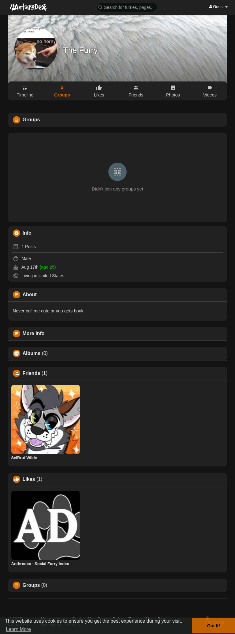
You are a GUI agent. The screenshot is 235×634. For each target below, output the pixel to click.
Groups (31, 585)
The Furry (80, 50)
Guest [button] (218, 6)
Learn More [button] (18, 629)
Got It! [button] (213, 625)
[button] (126, 7)
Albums (32, 353)
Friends (31, 373)
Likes (29, 479)
